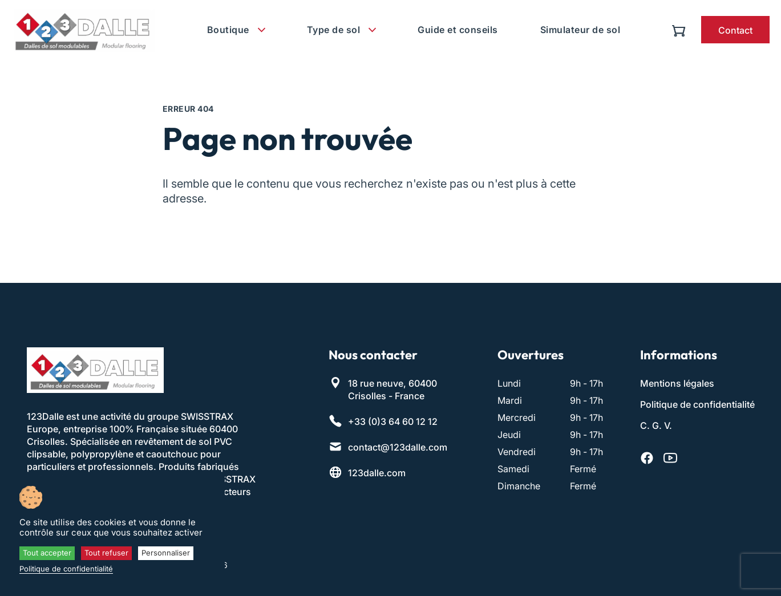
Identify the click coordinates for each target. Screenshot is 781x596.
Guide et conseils (458, 29)
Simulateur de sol (580, 29)
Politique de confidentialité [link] (66, 568)
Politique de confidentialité (697, 404)
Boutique (228, 29)
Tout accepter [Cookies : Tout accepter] (47, 552)
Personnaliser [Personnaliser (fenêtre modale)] (165, 552)
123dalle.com (377, 473)
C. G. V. (656, 425)
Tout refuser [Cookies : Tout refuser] (106, 552)
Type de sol (334, 29)
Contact (735, 30)
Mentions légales (677, 383)
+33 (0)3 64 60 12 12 (393, 421)
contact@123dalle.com (397, 447)
